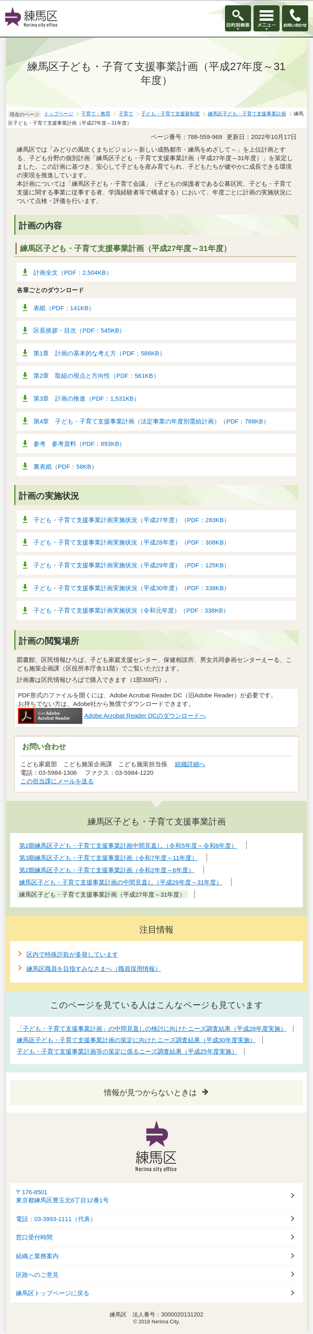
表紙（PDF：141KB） (64, 307)
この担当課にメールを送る (57, 781)
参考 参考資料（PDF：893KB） (79, 443)
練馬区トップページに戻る (52, 1293)
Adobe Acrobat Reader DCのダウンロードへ (112, 715)
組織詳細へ (190, 764)
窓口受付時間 (34, 1237)
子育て (126, 114)
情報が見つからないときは (150, 1092)
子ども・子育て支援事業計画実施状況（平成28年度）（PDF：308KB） (131, 542)
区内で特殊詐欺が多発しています (72, 954)
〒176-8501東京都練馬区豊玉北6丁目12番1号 (62, 1196)
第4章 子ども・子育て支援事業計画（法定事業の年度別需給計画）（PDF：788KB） (151, 421)
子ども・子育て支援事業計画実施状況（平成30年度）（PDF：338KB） (131, 587)
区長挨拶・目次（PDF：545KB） (79, 330)
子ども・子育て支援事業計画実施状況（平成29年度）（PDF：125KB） (131, 565)
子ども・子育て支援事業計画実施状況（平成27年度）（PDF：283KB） (131, 519)
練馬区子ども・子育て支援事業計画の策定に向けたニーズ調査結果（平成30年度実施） (136, 1039)
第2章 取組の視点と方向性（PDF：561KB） (96, 375)
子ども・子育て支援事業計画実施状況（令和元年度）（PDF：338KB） (131, 610)
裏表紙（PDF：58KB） (65, 466)
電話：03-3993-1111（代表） (56, 1219)
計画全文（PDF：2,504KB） (72, 272)
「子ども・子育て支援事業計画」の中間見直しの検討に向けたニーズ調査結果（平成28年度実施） (152, 1028)
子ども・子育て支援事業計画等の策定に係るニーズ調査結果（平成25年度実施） (127, 1051)
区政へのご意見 (37, 1275)
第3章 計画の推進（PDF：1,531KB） (86, 398)
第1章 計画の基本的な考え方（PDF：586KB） (99, 353)
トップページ (58, 114)
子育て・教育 (95, 114)
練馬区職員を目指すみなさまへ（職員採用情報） (93, 968)
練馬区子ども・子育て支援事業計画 (247, 114)
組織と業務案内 (37, 1256)
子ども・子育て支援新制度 (170, 114)
